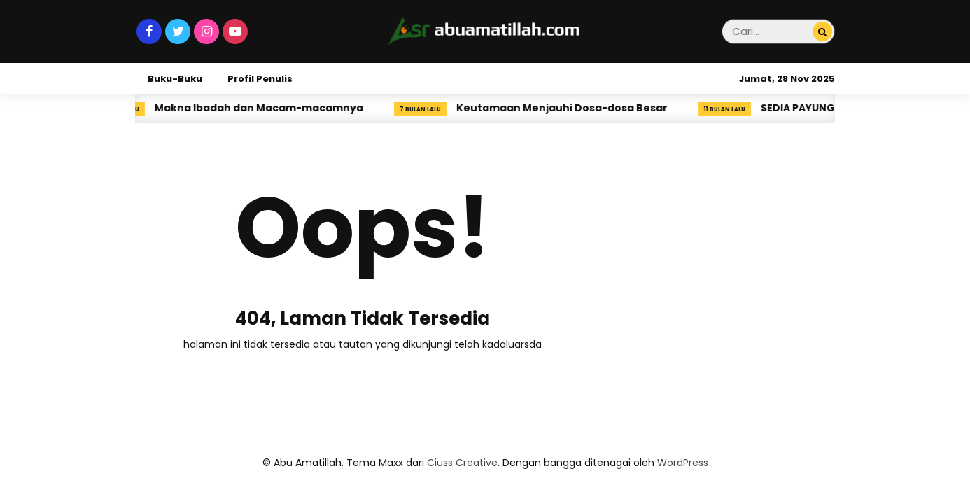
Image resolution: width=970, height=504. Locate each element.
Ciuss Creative (462, 463)
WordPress (682, 463)
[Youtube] (235, 31)
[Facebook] (149, 31)
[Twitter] (177, 31)
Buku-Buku (175, 78)
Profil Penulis (260, 78)
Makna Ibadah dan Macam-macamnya (264, 108)
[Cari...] (822, 32)
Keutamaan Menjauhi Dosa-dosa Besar (567, 108)
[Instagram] (206, 31)
